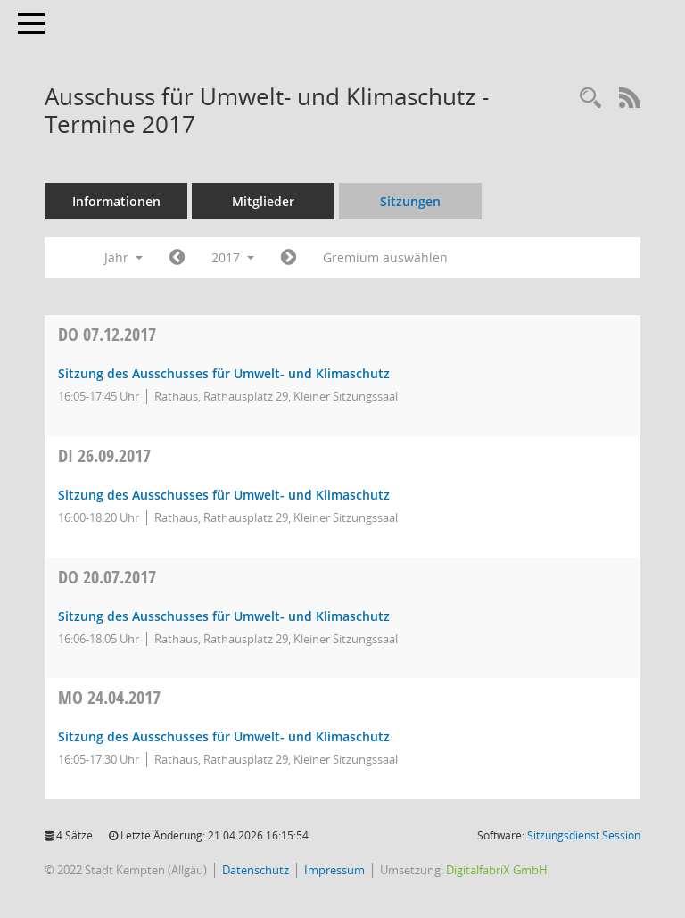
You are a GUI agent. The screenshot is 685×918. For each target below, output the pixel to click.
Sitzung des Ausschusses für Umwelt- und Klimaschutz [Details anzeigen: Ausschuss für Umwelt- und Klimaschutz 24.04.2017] (224, 736)
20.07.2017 (107, 577)
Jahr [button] (123, 257)
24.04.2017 (109, 697)
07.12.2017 (107, 334)
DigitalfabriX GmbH (497, 870)
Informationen (116, 201)
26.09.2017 (104, 455)
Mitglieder (263, 201)
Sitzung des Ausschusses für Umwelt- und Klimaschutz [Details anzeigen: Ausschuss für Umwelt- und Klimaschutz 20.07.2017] (224, 616)
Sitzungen (410, 201)
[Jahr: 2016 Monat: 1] (177, 258)
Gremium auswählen (385, 257)
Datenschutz (255, 870)
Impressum (334, 870)
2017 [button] (232, 257)
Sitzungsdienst (583, 835)
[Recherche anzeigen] (590, 98)
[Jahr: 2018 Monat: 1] (288, 258)
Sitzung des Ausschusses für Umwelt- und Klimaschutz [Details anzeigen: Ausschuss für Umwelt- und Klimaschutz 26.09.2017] (224, 494)
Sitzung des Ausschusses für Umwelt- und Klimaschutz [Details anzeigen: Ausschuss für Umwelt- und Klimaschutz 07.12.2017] (224, 373)
